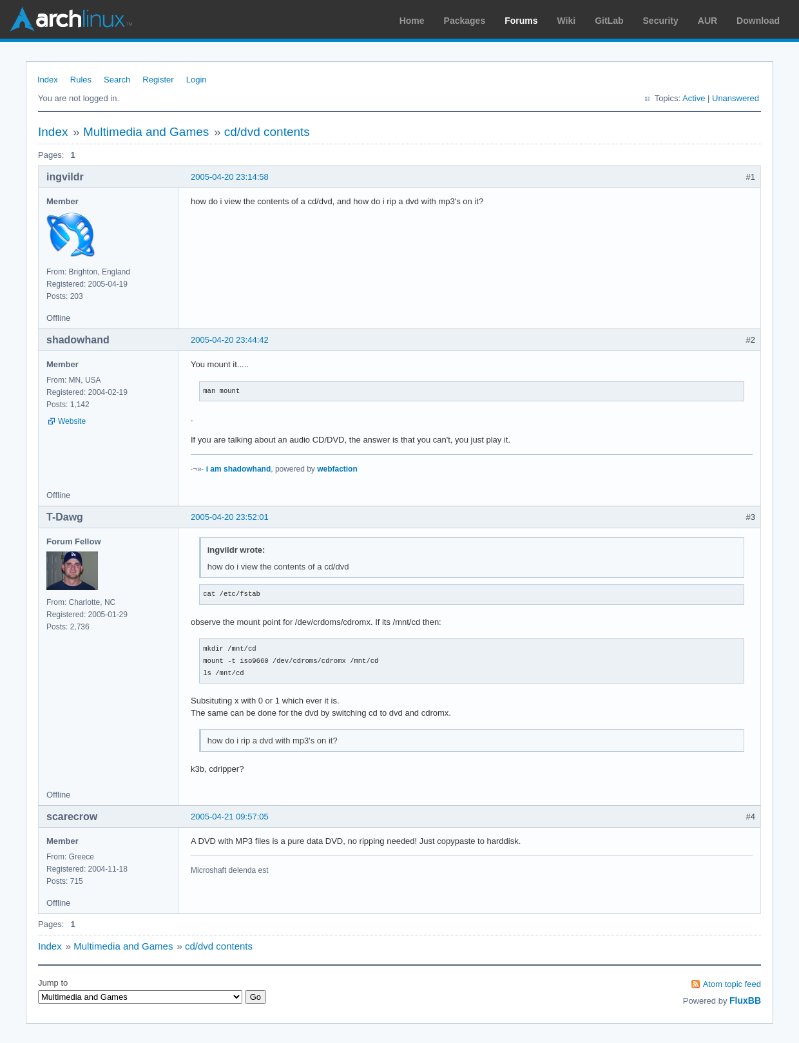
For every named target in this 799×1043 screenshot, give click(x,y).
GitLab (609, 20)
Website (72, 421)
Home (412, 20)
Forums (521, 20)
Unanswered (735, 98)
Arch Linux (71, 19)
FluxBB (745, 1000)
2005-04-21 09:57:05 (230, 816)
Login (196, 79)
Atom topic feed (732, 984)
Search (117, 79)
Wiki (566, 20)
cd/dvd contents (267, 132)
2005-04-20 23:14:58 (230, 177)
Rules (80, 79)
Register (157, 79)
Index (47, 79)
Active (693, 98)
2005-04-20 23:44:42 (230, 340)
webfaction (337, 469)
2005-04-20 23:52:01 (230, 517)
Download (758, 20)
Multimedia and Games (146, 132)
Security (661, 20)
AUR (707, 20)
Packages (465, 20)
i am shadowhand (238, 469)
